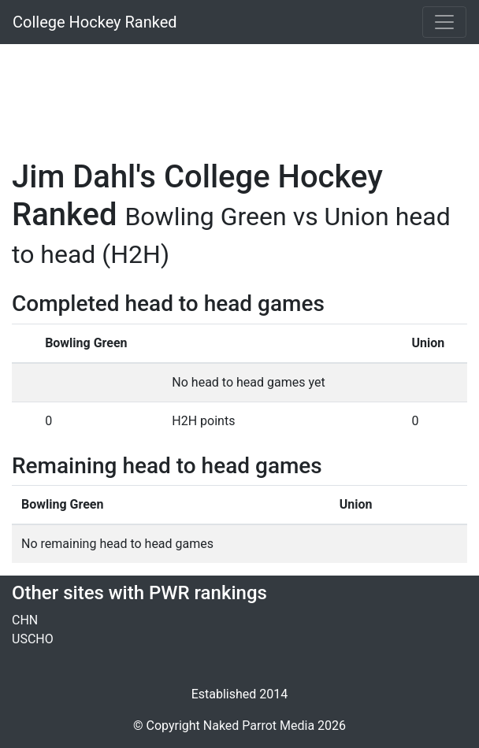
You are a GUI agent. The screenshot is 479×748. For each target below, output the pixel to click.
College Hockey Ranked (95, 22)
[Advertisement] (239, 92)
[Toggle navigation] (444, 22)
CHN (25, 620)
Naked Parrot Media (258, 725)
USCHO (33, 638)
